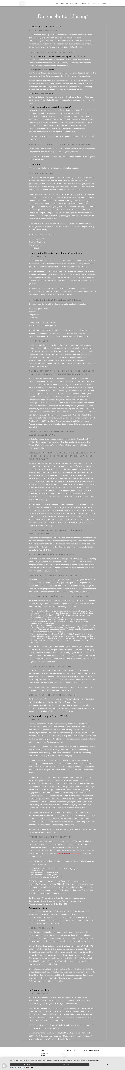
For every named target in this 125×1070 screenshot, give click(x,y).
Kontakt (85, 3)
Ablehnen (27, 1064)
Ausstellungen (99, 3)
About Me (64, 3)
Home (56, 3)
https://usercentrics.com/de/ (68, 853)
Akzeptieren (66, 1064)
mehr (106, 1064)
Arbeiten (74, 3)
